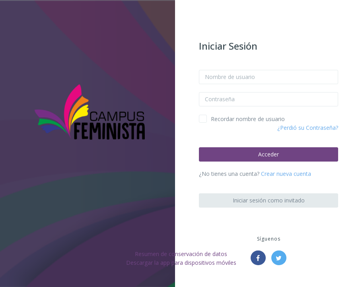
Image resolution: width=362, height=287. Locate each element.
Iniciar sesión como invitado (269, 200)
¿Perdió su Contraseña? (307, 127)
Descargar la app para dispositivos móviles (181, 262)
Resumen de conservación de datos (181, 254)
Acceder (268, 154)
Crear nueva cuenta (286, 173)
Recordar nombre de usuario (248, 119)
